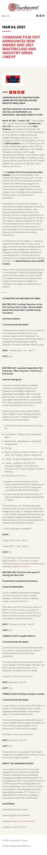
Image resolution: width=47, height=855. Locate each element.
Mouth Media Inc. (23, 846)
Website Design (8, 846)
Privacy (24, 840)
